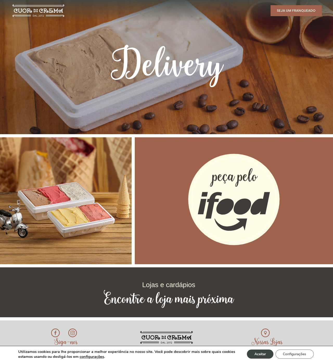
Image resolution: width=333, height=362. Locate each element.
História (83, 10)
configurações (106, 356)
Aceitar (258, 353)
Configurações (294, 353)
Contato (253, 10)
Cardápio (114, 10)
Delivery (198, 10)
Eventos (226, 10)
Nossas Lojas (267, 342)
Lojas (174, 10)
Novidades (148, 10)
